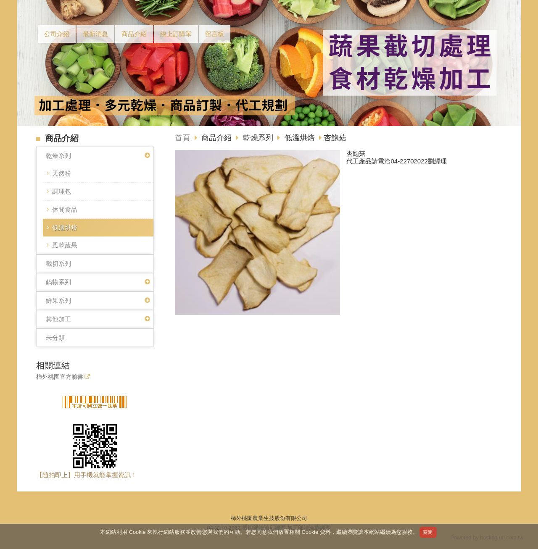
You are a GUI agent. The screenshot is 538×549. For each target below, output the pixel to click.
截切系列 (58, 263)
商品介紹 (217, 138)
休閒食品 (64, 209)
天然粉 (61, 173)
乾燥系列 (58, 155)
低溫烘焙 (64, 227)
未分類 (55, 337)
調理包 (61, 191)
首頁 (182, 138)
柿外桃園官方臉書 (59, 377)
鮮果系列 (58, 300)
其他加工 (58, 319)
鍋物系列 (58, 282)
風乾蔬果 (64, 245)
